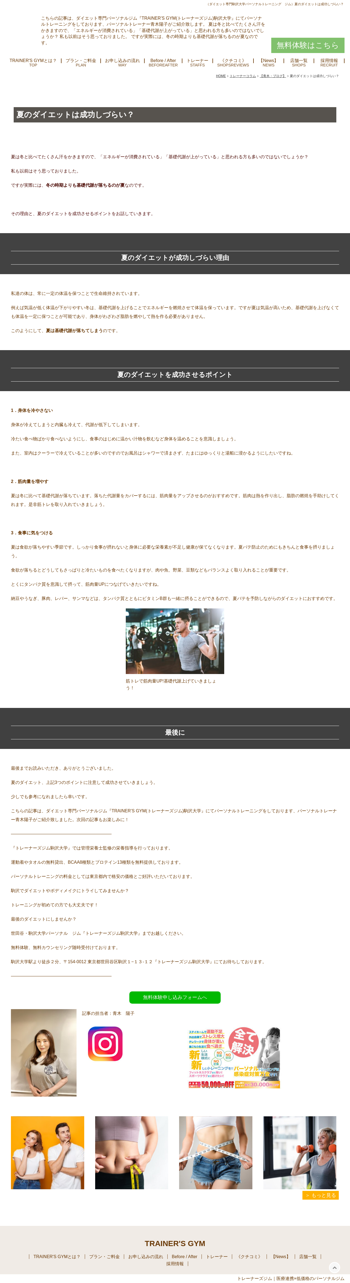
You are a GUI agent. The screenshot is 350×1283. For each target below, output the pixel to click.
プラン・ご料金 (81, 60)
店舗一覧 (299, 60)
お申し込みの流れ (122, 60)
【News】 (268, 60)
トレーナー (197, 60)
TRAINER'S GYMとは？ (33, 60)
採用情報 (329, 60)
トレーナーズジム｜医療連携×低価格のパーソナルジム (291, 1278)
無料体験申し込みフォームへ (175, 997)
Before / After (163, 60)
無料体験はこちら (308, 45)
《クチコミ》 (233, 60)
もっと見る (323, 1195)
